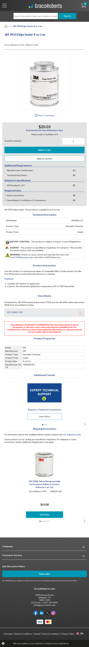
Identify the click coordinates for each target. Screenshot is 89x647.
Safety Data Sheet (14, 195)
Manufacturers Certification (18, 170)
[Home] (6, 26)
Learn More (44, 416)
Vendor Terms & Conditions (47, 633)
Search (66, 16)
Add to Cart (44, 149)
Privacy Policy (72, 581)
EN (79, 633)
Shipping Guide (74, 434)
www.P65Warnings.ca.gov (22, 257)
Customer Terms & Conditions (18, 633)
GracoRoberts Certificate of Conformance (25, 200)
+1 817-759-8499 (50, 602)
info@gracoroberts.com (44, 605)
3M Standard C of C (14, 185)
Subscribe (44, 573)
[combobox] (79, 633)
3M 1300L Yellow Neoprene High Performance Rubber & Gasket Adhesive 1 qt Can (44, 484)
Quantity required (12, 140)
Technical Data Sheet (15, 175)
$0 (74, 170)
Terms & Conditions (43, 581)
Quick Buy (44, 514)
